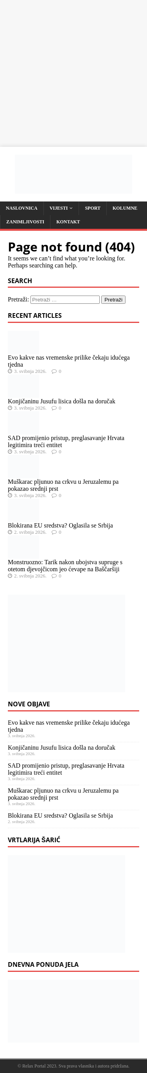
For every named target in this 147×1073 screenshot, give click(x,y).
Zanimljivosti (25, 222)
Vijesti (59, 208)
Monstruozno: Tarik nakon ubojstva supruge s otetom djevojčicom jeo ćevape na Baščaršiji (65, 565)
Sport (92, 208)
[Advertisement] (73, 73)
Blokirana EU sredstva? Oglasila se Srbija (60, 525)
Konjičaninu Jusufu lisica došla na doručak (61, 401)
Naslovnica (22, 208)
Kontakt (68, 222)
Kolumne (125, 208)
